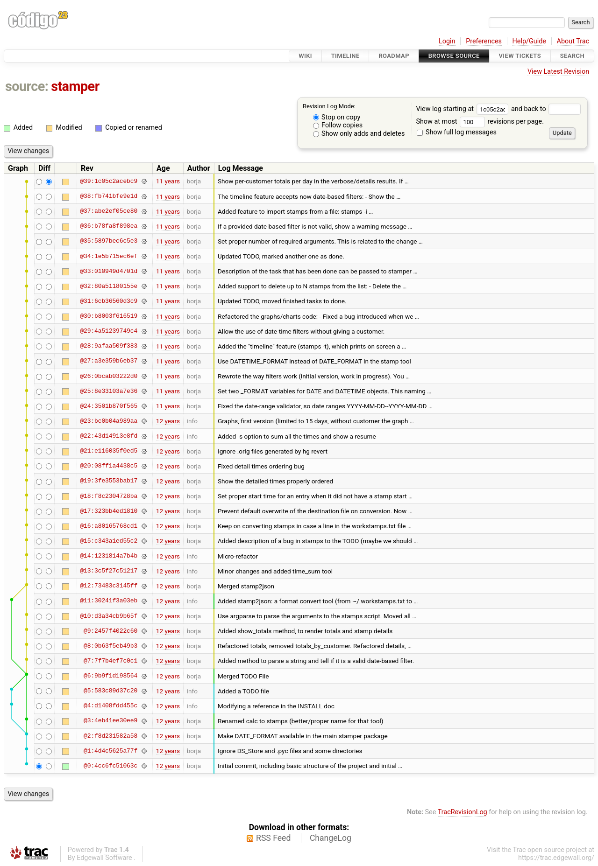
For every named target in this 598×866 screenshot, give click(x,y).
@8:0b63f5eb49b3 (110, 646)
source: (27, 86)
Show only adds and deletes (359, 134)
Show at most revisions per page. (480, 122)
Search (572, 55)
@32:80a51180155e (108, 286)
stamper (75, 86)
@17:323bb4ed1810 (108, 511)
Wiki (305, 55)
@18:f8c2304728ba (108, 496)
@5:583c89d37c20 (110, 691)
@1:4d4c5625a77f (110, 751)
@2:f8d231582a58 (110, 736)
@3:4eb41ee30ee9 (110, 721)
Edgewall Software (104, 858)
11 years (168, 181)
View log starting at (463, 109)
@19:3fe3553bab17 (108, 481)
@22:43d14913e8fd (108, 436)
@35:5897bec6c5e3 (108, 241)
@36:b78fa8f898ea (108, 226)
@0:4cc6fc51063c (110, 765)
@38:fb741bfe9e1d (108, 196)
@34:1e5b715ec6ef (108, 256)
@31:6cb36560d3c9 (108, 301)
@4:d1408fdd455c (110, 706)
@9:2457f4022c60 (110, 631)
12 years (168, 421)
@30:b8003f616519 (108, 316)
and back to (546, 109)
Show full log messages (457, 132)
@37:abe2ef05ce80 (108, 211)
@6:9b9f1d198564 (110, 676)
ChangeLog (330, 838)
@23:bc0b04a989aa (108, 421)
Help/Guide (529, 41)
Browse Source (454, 55)
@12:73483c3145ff (108, 586)
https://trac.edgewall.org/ (556, 858)
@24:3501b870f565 (108, 406)
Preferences (484, 41)
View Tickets (520, 55)
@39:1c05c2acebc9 (108, 181)
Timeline (345, 55)
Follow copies (338, 125)
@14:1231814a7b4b (108, 556)
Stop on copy (337, 117)
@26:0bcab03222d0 (108, 376)
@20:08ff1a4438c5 (108, 466)
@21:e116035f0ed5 (108, 451)
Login (447, 41)
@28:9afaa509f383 (108, 346)
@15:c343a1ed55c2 (108, 541)
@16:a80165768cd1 (108, 526)
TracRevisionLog (462, 812)
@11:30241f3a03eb (108, 601)
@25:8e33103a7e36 (108, 391)
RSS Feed (273, 838)
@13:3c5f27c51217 (108, 571)
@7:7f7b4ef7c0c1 (110, 660)
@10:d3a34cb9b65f (108, 616)
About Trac (573, 41)
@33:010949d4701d (108, 271)
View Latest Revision (558, 72)
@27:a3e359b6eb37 (108, 361)
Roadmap (393, 55)
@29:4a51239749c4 (108, 331)
